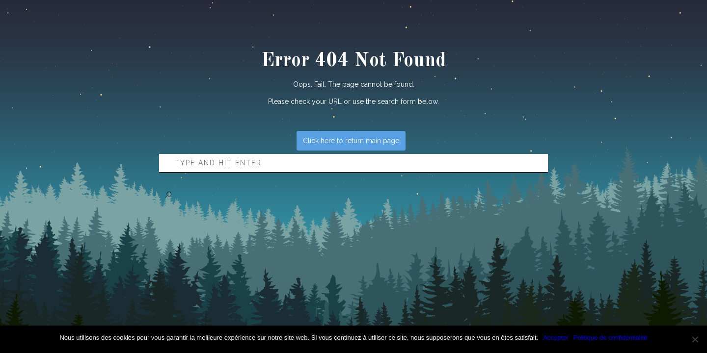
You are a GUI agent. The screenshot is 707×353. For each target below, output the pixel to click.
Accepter (555, 337)
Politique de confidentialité (610, 337)
